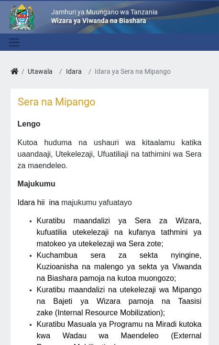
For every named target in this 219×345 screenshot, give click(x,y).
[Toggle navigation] (13, 42)
